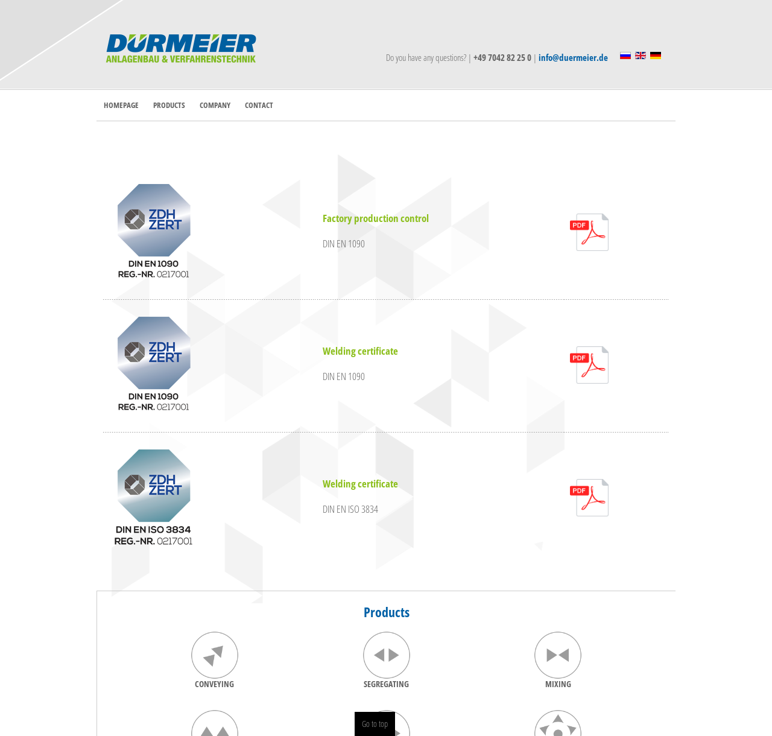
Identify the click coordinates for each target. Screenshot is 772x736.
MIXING (558, 684)
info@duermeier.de (573, 57)
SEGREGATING (386, 684)
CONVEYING (214, 684)
